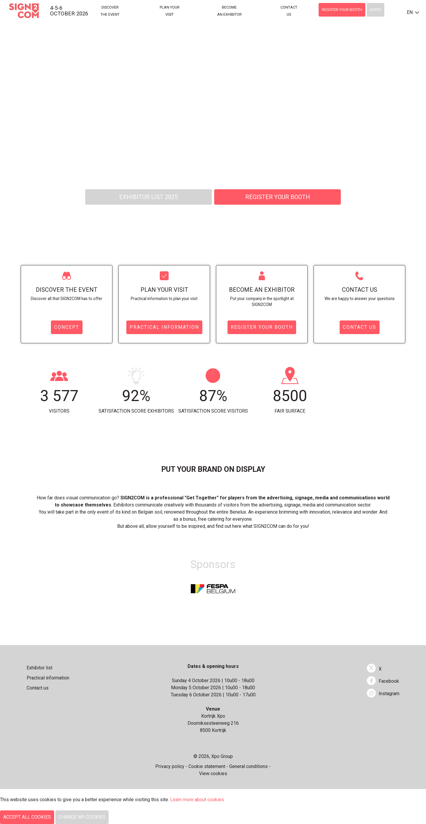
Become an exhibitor (262, 289)
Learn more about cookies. (198, 799)
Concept (66, 327)
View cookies (213, 773)
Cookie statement (206, 766)
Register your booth (342, 9)
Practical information (164, 327)
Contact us (359, 289)
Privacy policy (169, 766)
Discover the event (66, 289)
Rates (375, 9)
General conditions (248, 766)
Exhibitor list (39, 668)
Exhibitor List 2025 (148, 197)
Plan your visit (164, 289)
